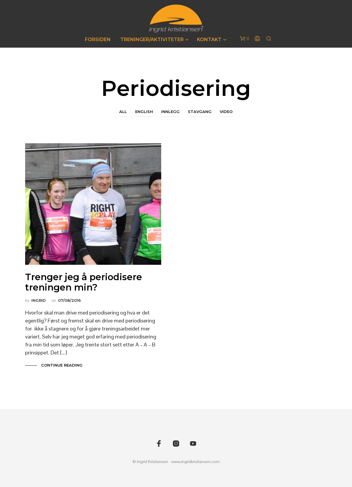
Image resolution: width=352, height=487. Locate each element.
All (123, 111)
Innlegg (170, 111)
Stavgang (199, 111)
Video (226, 111)
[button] (244, 39)
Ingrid (38, 300)
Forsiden (98, 39)
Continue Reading (61, 365)
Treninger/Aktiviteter (152, 39)
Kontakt (209, 39)
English (144, 111)
